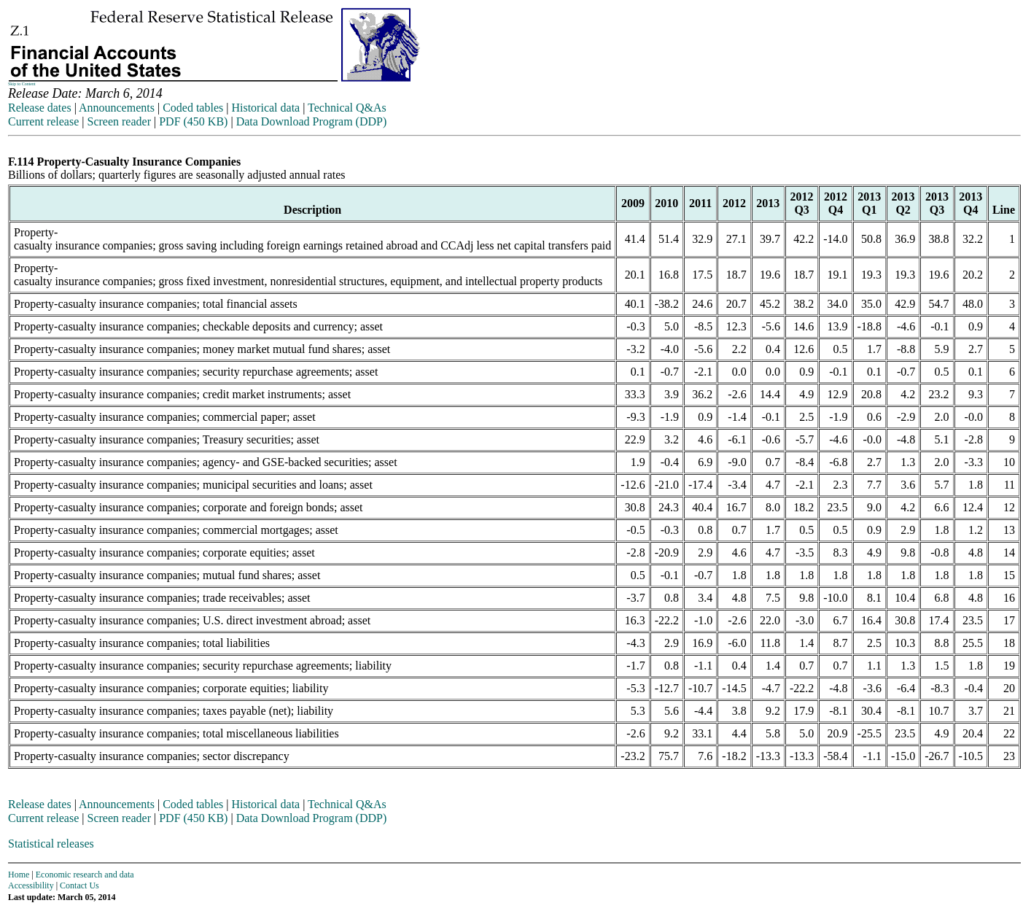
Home (18, 874)
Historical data (265, 107)
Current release (43, 121)
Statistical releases (51, 843)
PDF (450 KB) (193, 121)
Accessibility (31, 885)
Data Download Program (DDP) (311, 121)
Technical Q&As (347, 107)
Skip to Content (22, 84)
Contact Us (79, 885)
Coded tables (193, 107)
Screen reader (119, 121)
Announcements (117, 107)
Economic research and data (85, 874)
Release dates (39, 107)
